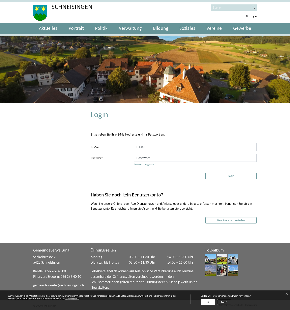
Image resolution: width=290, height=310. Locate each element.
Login (231, 176)
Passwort (97, 158)
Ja (207, 302)
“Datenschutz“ (72, 298)
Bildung (160, 28)
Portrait (76, 28)
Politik (101, 28)
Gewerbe (242, 28)
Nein (224, 302)
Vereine (214, 28)
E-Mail (95, 147)
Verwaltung (130, 28)
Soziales (187, 28)
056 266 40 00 (55, 271)
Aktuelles (48, 28)
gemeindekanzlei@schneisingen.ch (58, 285)
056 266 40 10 (71, 276)
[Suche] (230, 7)
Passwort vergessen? (145, 164)
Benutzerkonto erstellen (231, 220)
